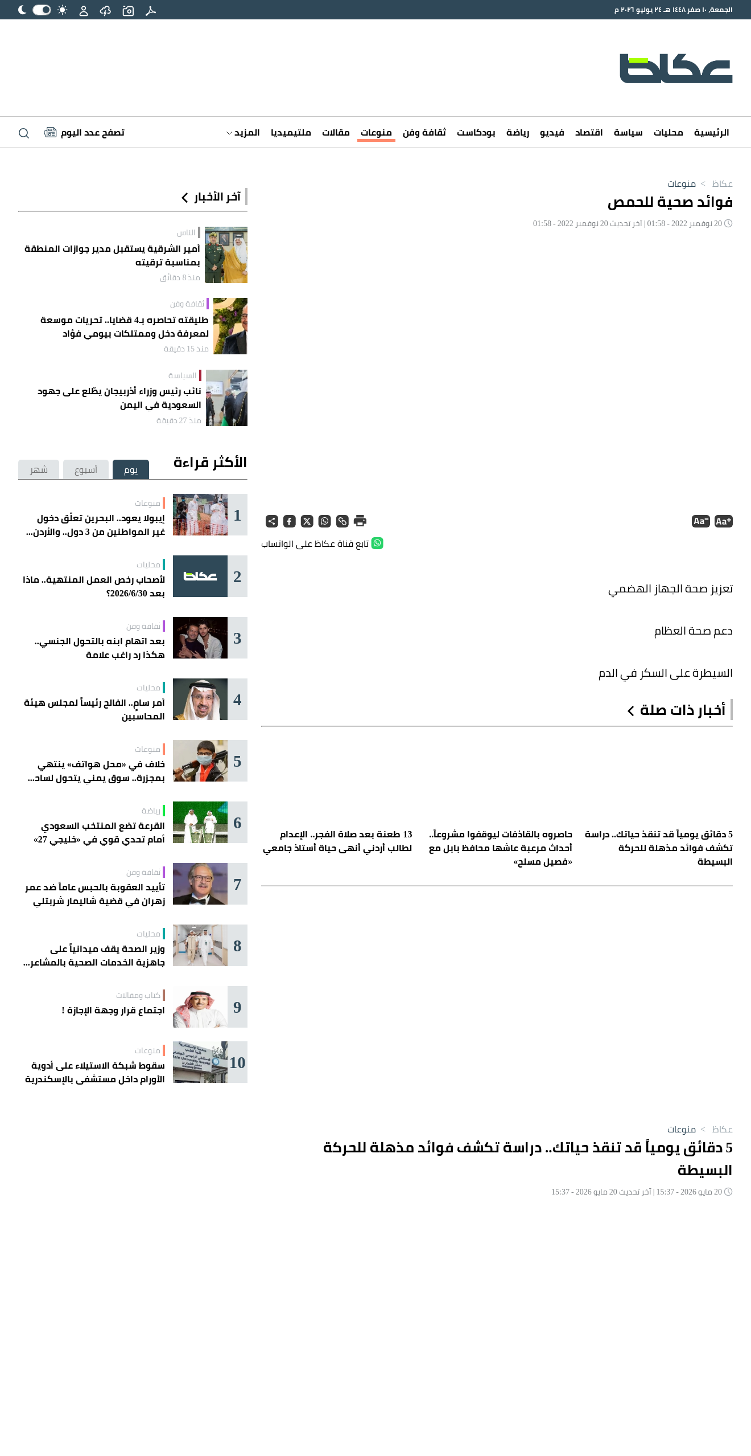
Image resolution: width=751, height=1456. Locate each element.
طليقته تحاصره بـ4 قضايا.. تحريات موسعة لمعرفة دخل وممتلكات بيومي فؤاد (124, 326)
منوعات (376, 132)
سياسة (628, 132)
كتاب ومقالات (138, 995)
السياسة (182, 375)
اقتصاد (589, 132)
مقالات (336, 132)
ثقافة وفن (424, 132)
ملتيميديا (291, 132)
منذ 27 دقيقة (178, 420)
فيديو (552, 132)
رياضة (517, 132)
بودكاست (476, 132)
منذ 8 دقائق (180, 277)
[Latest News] (84, 132)
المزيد (243, 132)
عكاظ (714, 183)
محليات (668, 132)
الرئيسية (711, 132)
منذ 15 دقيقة (186, 348)
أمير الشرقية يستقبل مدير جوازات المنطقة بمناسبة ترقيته (112, 255)
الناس (186, 232)
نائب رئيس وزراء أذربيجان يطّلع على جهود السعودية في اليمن (119, 397)
